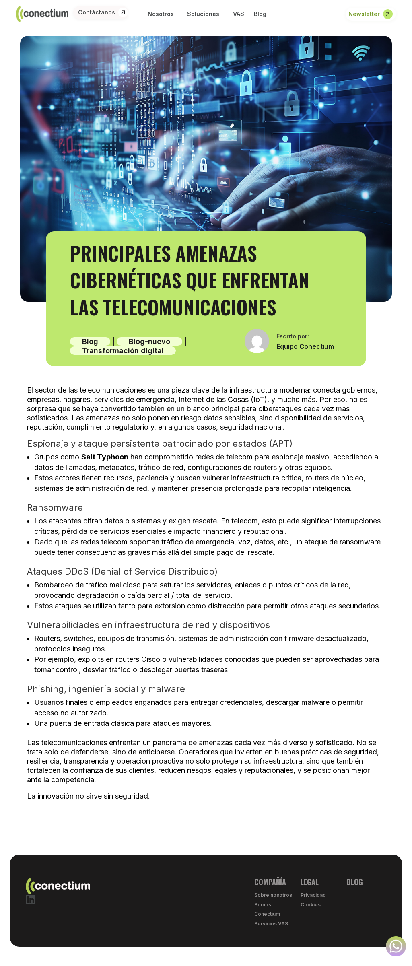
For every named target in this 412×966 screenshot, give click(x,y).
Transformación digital (123, 350)
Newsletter (364, 13)
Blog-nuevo (149, 341)
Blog (90, 341)
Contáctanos (96, 12)
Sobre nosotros (273, 895)
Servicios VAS (271, 924)
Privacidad (313, 895)
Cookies (311, 905)
